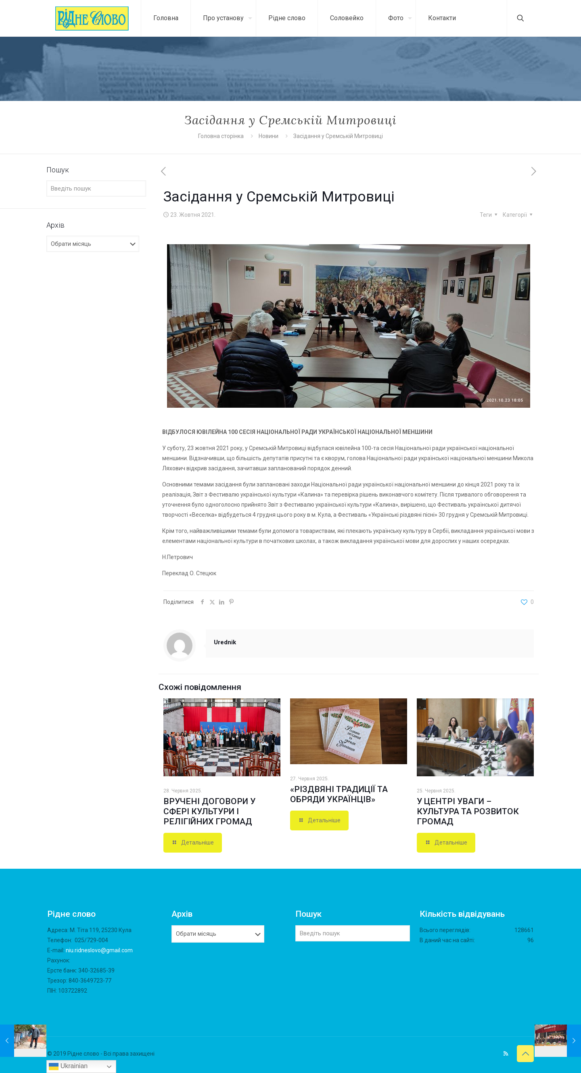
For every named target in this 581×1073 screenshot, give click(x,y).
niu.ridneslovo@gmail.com (99, 950)
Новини (268, 136)
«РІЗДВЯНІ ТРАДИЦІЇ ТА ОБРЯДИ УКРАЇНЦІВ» (339, 794)
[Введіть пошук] (96, 188)
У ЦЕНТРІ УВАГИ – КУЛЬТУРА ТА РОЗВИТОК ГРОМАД (468, 811)
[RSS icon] (506, 1053)
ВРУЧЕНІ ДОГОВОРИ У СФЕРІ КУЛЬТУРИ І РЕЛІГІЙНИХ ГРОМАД (209, 811)
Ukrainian (68, 1066)
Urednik (225, 642)
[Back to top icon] (525, 1053)
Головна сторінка (221, 136)
